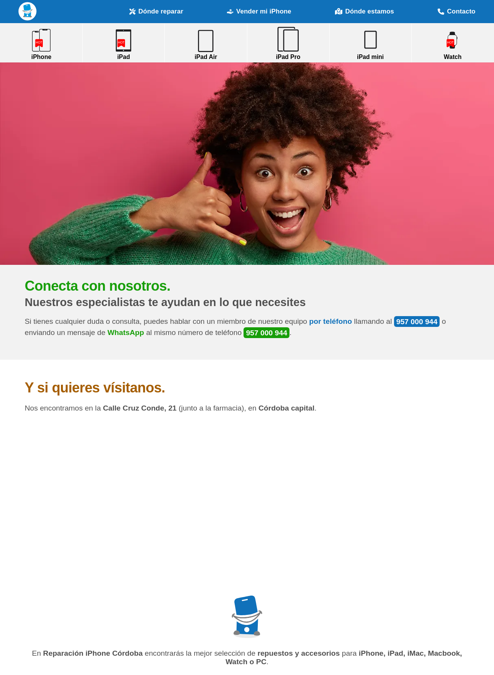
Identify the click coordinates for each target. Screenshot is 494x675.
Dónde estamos (364, 11)
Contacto (456, 11)
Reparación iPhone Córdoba (28, 11)
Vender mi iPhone (259, 11)
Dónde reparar (156, 11)
